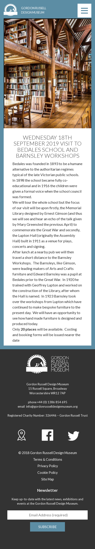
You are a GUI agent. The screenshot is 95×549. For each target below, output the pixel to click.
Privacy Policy (47, 466)
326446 (50, 415)
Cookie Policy (47, 473)
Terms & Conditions (47, 459)
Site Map (47, 479)
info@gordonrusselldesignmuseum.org (52, 406)
